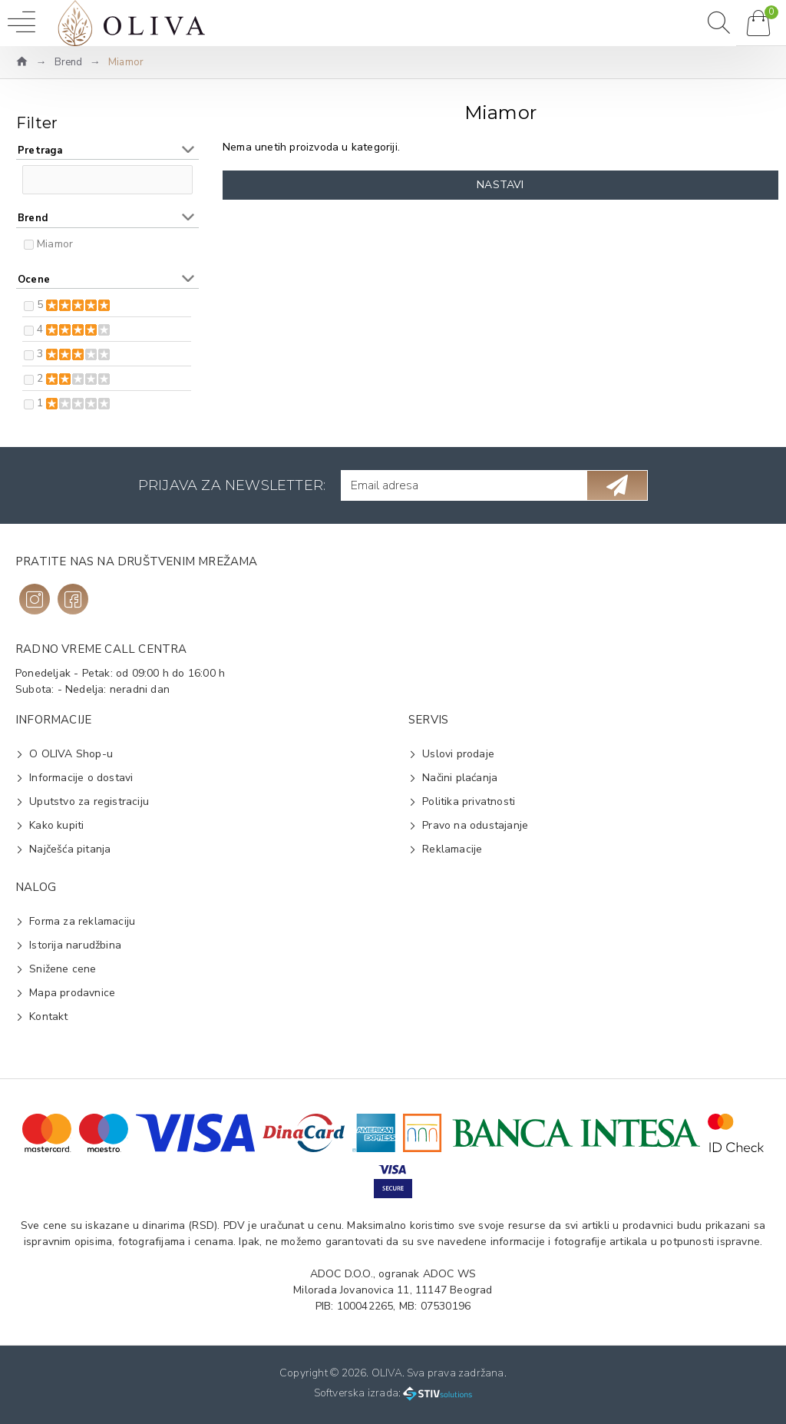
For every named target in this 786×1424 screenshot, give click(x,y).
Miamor (55, 244)
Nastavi (500, 184)
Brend (68, 62)
